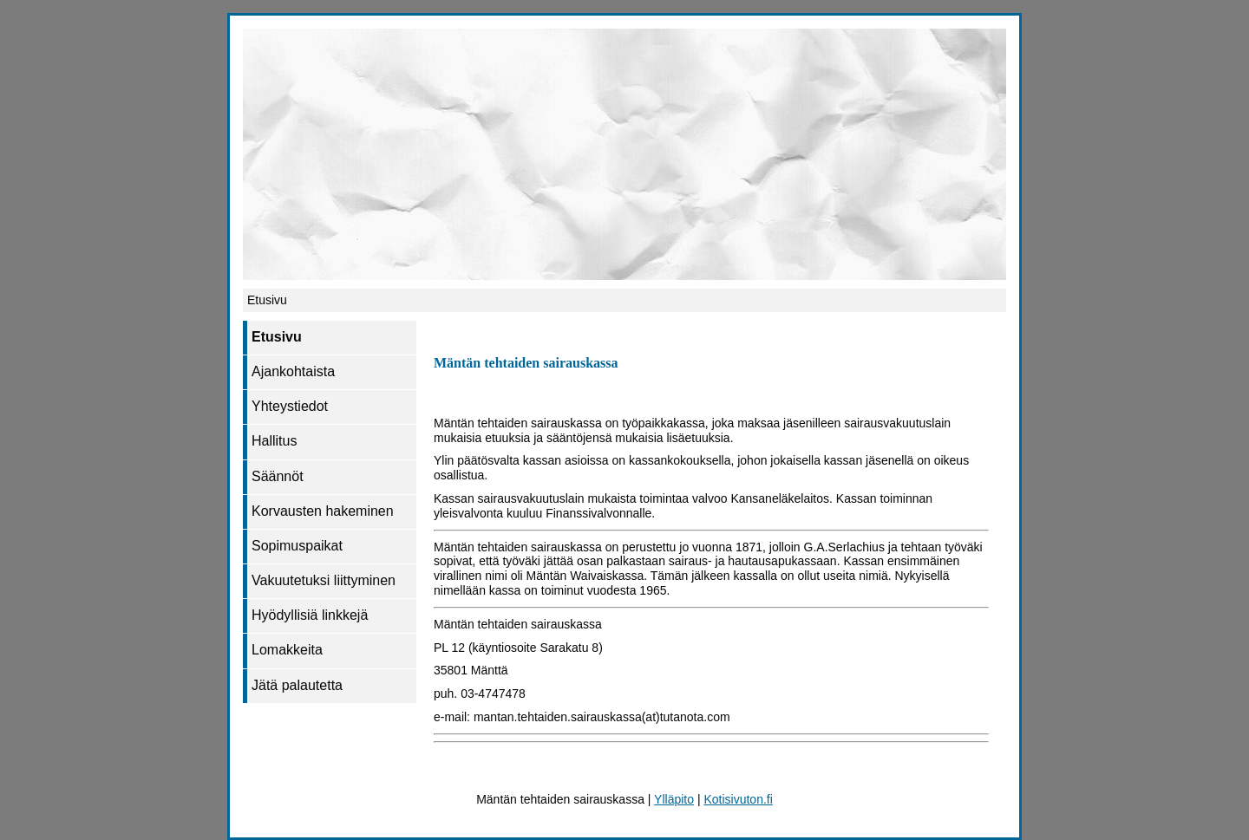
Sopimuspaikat (297, 545)
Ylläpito (674, 799)
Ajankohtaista (293, 371)
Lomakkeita (287, 649)
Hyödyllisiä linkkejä (310, 615)
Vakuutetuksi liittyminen (324, 580)
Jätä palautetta (297, 685)
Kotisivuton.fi (737, 799)
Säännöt (278, 476)
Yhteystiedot (290, 406)
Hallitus (274, 440)
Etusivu (277, 336)
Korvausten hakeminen (323, 511)
